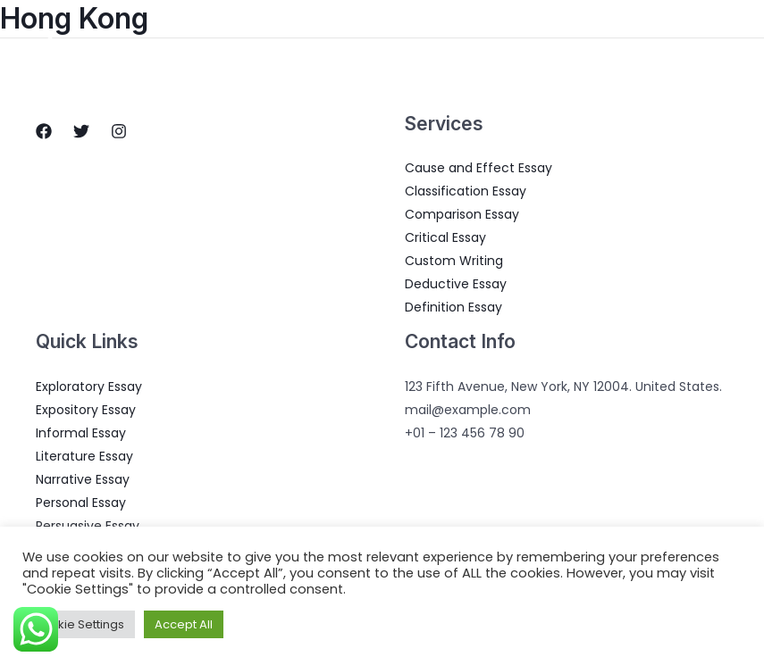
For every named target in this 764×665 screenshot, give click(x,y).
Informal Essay (81, 433)
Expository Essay (86, 410)
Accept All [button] (184, 624)
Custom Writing (454, 261)
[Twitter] (81, 131)
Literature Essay (84, 456)
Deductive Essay (456, 284)
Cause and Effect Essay (478, 168)
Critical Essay (445, 237)
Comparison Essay (462, 214)
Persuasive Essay (87, 526)
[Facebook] (44, 131)
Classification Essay (465, 191)
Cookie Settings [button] (78, 624)
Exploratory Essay (89, 386)
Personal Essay (81, 502)
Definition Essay (453, 307)
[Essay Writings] (50, 43)
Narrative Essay (83, 479)
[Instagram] (119, 131)
